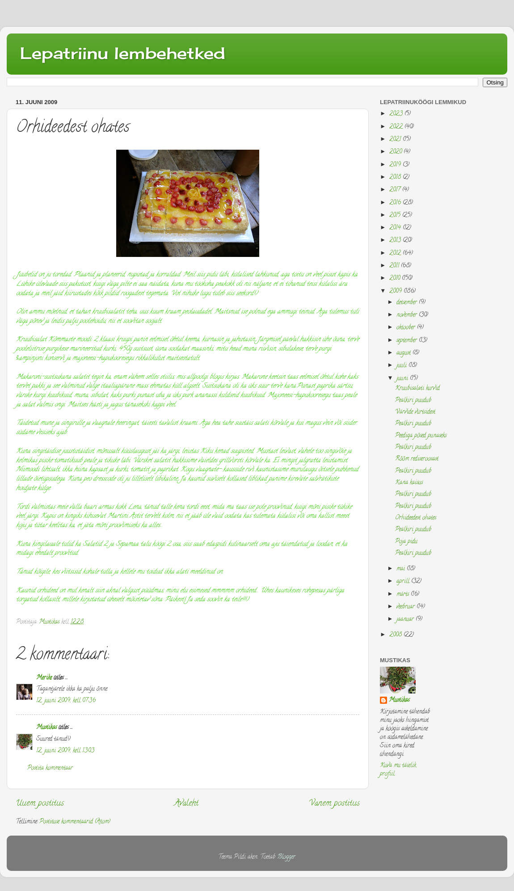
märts (403, 594)
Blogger (286, 857)
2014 (396, 228)
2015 (395, 215)
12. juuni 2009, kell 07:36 (66, 701)
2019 (396, 165)
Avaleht (186, 803)
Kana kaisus (409, 483)
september (407, 340)
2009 (396, 291)
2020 (396, 152)
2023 (396, 114)
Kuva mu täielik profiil (398, 770)
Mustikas (46, 727)
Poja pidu (406, 541)
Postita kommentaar (50, 768)
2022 (396, 127)
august (404, 353)
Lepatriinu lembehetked (122, 53)
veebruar (406, 607)
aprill (403, 581)
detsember (407, 302)
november (407, 315)
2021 (396, 139)
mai (401, 569)
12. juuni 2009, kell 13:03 (65, 751)
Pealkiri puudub (413, 400)
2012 (396, 253)
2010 (395, 278)
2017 (395, 190)
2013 (396, 240)
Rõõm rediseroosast (416, 459)
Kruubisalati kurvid (417, 388)
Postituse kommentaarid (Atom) (74, 822)
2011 (395, 266)
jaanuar (406, 619)
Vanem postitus (334, 803)
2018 (396, 177)
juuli (402, 365)
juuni (403, 378)
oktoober (406, 327)
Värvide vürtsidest (415, 412)
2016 (396, 203)
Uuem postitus (40, 803)
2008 (396, 635)
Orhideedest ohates (415, 518)
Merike (44, 678)
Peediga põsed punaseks (421, 436)
